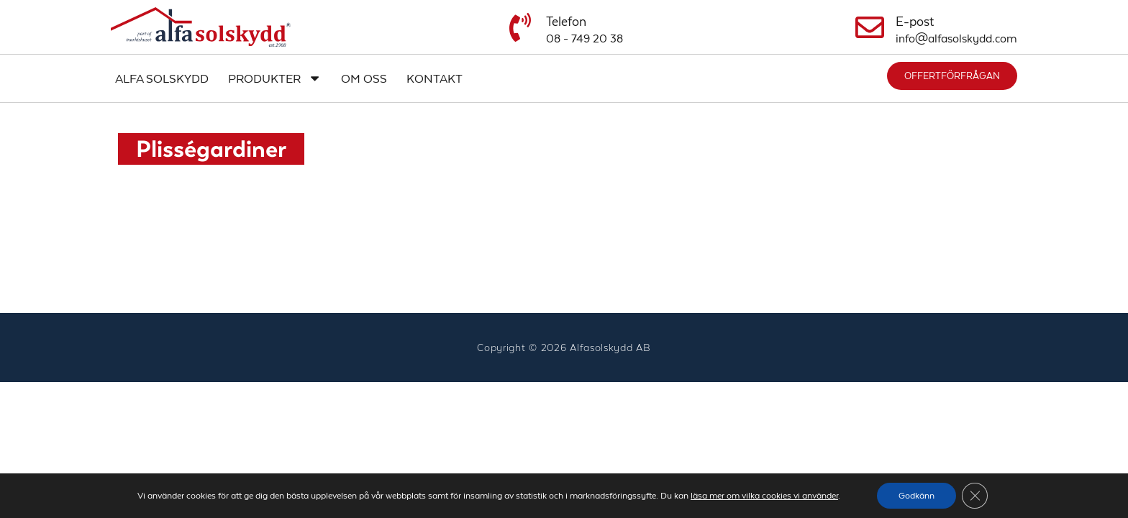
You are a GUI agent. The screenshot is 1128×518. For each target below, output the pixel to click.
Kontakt (434, 78)
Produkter (275, 78)
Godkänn (916, 496)
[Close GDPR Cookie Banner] (975, 496)
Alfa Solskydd (162, 78)
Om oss (364, 78)
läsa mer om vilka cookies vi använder (764, 496)
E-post (915, 21)
